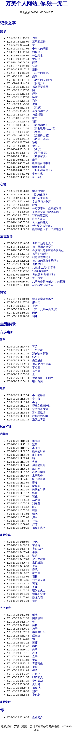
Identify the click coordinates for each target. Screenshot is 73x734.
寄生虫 (36, 398)
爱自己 (36, 59)
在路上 (36, 673)
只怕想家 (37, 350)
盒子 (35, 656)
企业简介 (37, 717)
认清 (35, 66)
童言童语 (6, 236)
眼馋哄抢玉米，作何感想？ (48, 229)
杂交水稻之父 (40, 111)
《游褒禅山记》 (41, 135)
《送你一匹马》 (41, 139)
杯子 (34, 670)
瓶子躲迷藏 (38, 479)
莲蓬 (35, 642)
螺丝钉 (36, 635)
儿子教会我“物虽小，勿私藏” (49, 281)
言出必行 (37, 177)
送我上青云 (38, 419)
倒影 (35, 600)
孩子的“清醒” (40, 253)
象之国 (36, 573)
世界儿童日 (38, 218)
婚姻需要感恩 (40, 86)
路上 (35, 90)
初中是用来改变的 (42, 246)
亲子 (34, 159)
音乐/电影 (6, 332)
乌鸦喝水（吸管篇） (44, 285)
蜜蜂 (34, 482)
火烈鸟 (36, 684)
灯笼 (35, 524)
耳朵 (34, 346)
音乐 (2, 339)
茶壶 (35, 587)
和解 (35, 100)
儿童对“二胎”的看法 (44, 267)
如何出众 (37, 52)
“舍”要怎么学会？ (42, 225)
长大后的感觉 (40, 222)
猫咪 (34, 493)
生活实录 (8, 324)
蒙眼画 (36, 486)
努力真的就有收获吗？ (45, 260)
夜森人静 (37, 548)
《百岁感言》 (40, 125)
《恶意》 (37, 132)
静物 (35, 646)
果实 (35, 552)
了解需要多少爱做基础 (45, 211)
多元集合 (5, 701)
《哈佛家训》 (40, 156)
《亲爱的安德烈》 (42, 79)
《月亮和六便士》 (42, 170)
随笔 (3, 292)
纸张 (35, 614)
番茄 (35, 660)
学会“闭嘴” (38, 191)
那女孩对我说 (40, 353)
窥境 (35, 569)
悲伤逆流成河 (40, 409)
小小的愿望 (38, 395)
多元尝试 (5, 534)
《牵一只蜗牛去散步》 (45, 309)
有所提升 (5, 607)
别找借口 (37, 264)
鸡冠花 (36, 503)
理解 (35, 93)
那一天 (36, 302)
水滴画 (36, 447)
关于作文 (37, 278)
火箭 (34, 461)
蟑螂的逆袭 (38, 594)
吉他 (34, 653)
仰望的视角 (38, 465)
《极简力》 (38, 83)
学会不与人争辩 (41, 201)
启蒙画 (4, 434)
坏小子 (36, 357)
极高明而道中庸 (41, 163)
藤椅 (35, 625)
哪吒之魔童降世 (41, 405)
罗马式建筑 (38, 559)
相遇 (35, 316)
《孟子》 (37, 149)
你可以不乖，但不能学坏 (46, 208)
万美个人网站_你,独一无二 (37, 3)
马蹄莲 (36, 500)
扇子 (35, 628)
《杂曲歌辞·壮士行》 (44, 128)
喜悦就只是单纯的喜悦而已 (48, 250)
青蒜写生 (37, 663)
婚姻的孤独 (38, 166)
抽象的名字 (38, 527)
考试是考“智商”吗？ (44, 274)
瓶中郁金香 (38, 580)
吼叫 (35, 506)
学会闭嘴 (37, 173)
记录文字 (8, 23)
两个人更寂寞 (40, 198)
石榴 (35, 576)
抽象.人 (36, 687)
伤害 (35, 38)
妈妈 (35, 541)
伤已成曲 (37, 360)
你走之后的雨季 (41, 364)
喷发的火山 (38, 590)
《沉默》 (37, 107)
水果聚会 (37, 475)
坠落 (35, 555)
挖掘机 (36, 440)
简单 (34, 62)
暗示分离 (37, 381)
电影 (2, 388)
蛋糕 (35, 666)
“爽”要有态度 (40, 215)
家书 (35, 118)
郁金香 (36, 545)
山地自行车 (38, 632)
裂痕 (35, 104)
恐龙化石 (37, 597)
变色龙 (36, 694)
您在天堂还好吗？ (42, 299)
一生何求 (37, 55)
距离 (35, 205)
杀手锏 (36, 370)
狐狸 (35, 496)
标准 (35, 97)
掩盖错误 (37, 114)
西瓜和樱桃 (38, 472)
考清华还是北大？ (42, 243)
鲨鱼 (34, 444)
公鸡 (35, 520)
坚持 (35, 69)
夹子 (34, 649)
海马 (35, 517)
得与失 (36, 145)
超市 (35, 691)
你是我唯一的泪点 (42, 377)
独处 (35, 142)
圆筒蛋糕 (37, 618)
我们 (35, 121)
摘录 (3, 31)
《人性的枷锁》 (41, 72)
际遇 (35, 312)
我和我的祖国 (40, 416)
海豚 (35, 513)
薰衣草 (36, 468)
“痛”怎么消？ (40, 194)
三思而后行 (38, 41)
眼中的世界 (38, 451)
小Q (34, 402)
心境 (3, 184)
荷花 (35, 583)
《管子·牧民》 (40, 152)
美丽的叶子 (38, 489)
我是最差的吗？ (41, 257)
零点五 (36, 367)
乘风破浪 (37, 562)
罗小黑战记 (38, 412)
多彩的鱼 (37, 454)
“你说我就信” (40, 271)
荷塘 (35, 510)
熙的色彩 (6, 426)
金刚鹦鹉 (37, 680)
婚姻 (35, 76)
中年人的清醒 (40, 48)
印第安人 (37, 677)
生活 (35, 305)
